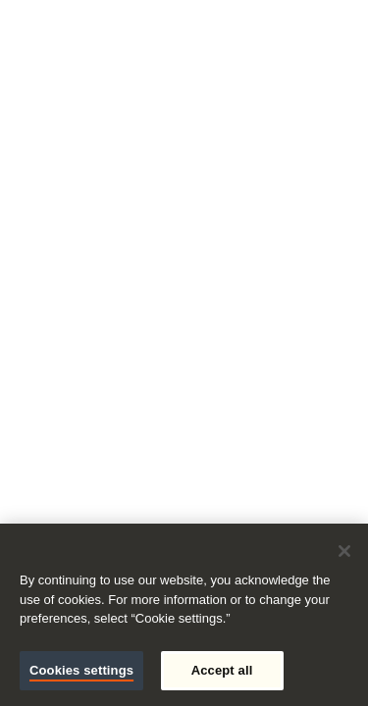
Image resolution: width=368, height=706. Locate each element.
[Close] (344, 551)
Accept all (222, 670)
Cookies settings (81, 670)
